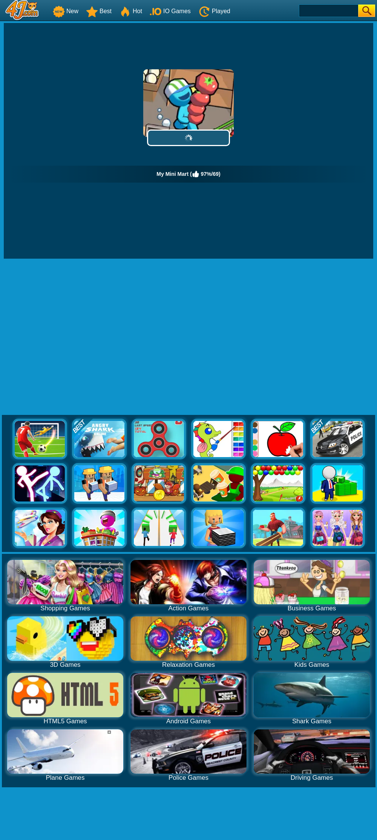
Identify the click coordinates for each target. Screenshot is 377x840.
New (65, 11)
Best (99, 11)
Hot (130, 11)
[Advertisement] (75, 337)
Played (214, 11)
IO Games (170, 11)
